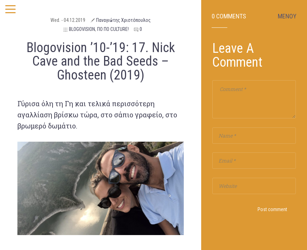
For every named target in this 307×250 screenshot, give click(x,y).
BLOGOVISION (82, 29)
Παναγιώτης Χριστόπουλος (123, 20)
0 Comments (229, 16)
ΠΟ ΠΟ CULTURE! (113, 29)
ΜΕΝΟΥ (287, 16)
